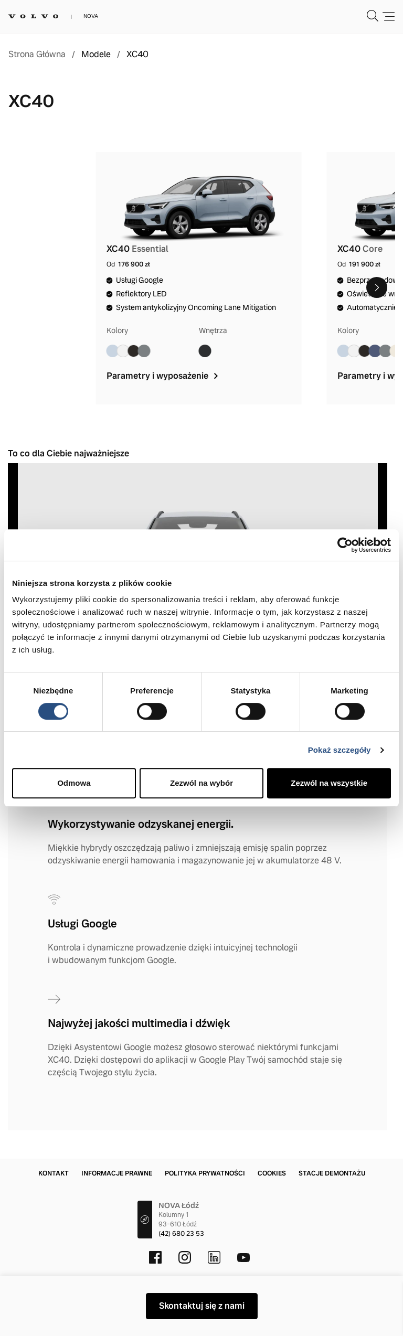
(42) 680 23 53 (181, 1234)
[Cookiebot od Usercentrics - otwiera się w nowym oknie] (345, 545)
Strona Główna (37, 54)
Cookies (272, 1173)
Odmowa (73, 782)
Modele (96, 54)
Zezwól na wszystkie (329, 782)
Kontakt (53, 1173)
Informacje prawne (116, 1173)
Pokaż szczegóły (339, 749)
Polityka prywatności (205, 1173)
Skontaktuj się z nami (202, 1305)
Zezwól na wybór (201, 782)
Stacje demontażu (332, 1173)
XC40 (137, 54)
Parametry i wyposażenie (163, 375)
